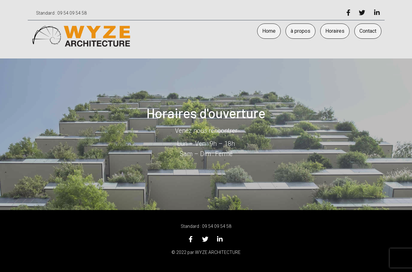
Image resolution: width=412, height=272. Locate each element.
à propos (300, 31)
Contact (367, 31)
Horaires (334, 31)
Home (269, 31)
